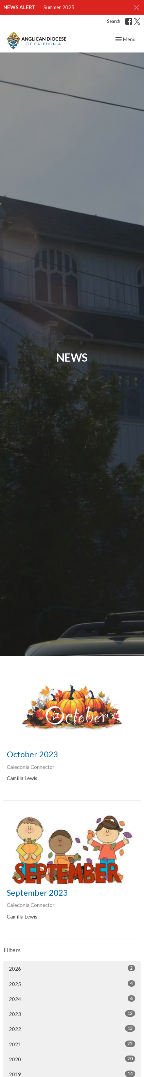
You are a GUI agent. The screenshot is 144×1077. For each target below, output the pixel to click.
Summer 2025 (58, 7)
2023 (72, 1013)
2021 (72, 1044)
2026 (72, 968)
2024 (72, 998)
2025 (72, 983)
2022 (72, 1028)
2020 (72, 1059)
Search (113, 21)
